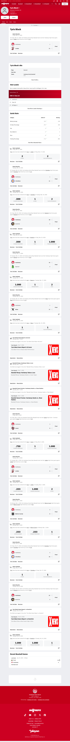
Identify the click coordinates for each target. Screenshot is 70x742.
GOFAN (9, 1)
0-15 (31, 547)
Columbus (47, 170)
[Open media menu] (59, 4)
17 (49, 309)
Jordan (15, 39)
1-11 (29, 39)
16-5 (30, 214)
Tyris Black (14, 8)
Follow (13, 17)
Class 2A (14, 102)
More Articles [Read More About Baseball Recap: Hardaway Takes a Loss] (20, 383)
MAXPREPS (4, 1)
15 (49, 262)
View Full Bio (35, 80)
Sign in (64, 4)
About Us (31, 718)
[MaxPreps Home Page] (31, 25)
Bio (7, 22)
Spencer (15, 257)
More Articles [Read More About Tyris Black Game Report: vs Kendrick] (20, 629)
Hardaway (16, 44)
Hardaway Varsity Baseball (29, 74)
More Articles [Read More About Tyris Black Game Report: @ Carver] (20, 358)
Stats (11, 22)
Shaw (46, 298)
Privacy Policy (38, 721)
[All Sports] (52, 4)
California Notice (39, 723)
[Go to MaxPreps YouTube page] (30, 715)
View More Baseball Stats (35, 142)
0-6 (32, 504)
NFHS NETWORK (17, 1)
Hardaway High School (35, 692)
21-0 (30, 590)
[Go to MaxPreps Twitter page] (40, 715)
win (28, 237)
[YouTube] (57, 1)
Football (14, 4)
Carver (45, 417)
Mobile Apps (38, 718)
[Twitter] (63, 1)
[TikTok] (54, 1)
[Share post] (59, 53)
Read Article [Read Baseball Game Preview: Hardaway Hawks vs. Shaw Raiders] (12, 408)
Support (35, 727)
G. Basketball (37, 4)
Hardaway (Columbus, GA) (15, 10)
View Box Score (14, 664)
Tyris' (11, 152)
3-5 (25, 461)
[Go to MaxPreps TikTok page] (25, 715)
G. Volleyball (46, 4)
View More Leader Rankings (35, 108)
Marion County (48, 503)
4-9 (32, 419)
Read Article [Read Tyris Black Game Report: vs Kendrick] (12, 629)
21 (49, 595)
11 (49, 48)
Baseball (20, 4)
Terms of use (30, 723)
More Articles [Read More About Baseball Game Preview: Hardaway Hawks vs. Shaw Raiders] (20, 408)
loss (28, 152)
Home (3, 22)
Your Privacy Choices (35, 725)
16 (49, 219)
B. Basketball (28, 4)
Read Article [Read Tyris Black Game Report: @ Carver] (12, 358)
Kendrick (47, 213)
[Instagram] (60, 1)
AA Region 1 (15, 105)
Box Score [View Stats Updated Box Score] (12, 161)
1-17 (25, 300)
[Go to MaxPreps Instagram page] (35, 715)
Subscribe (30, 721)
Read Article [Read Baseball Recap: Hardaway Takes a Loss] (12, 383)
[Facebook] (67, 1)
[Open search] (56, 4)
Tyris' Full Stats (13, 53)
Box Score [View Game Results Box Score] (20, 53)
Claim (5, 17)
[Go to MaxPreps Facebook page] (45, 715)
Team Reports (14, 345)
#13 (13, 13)
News (14, 22)
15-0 (30, 257)
